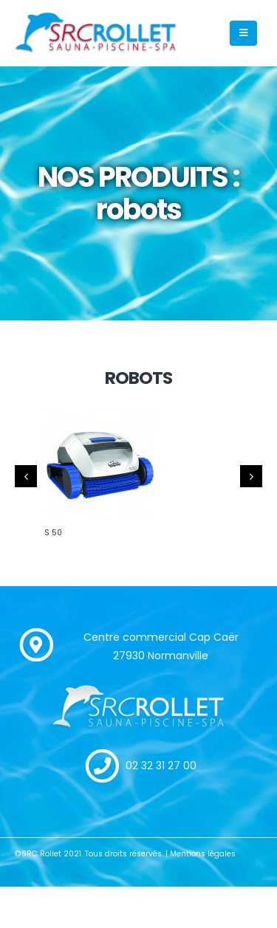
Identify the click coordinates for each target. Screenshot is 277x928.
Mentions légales (203, 853)
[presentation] (26, 476)
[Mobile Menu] (243, 33)
